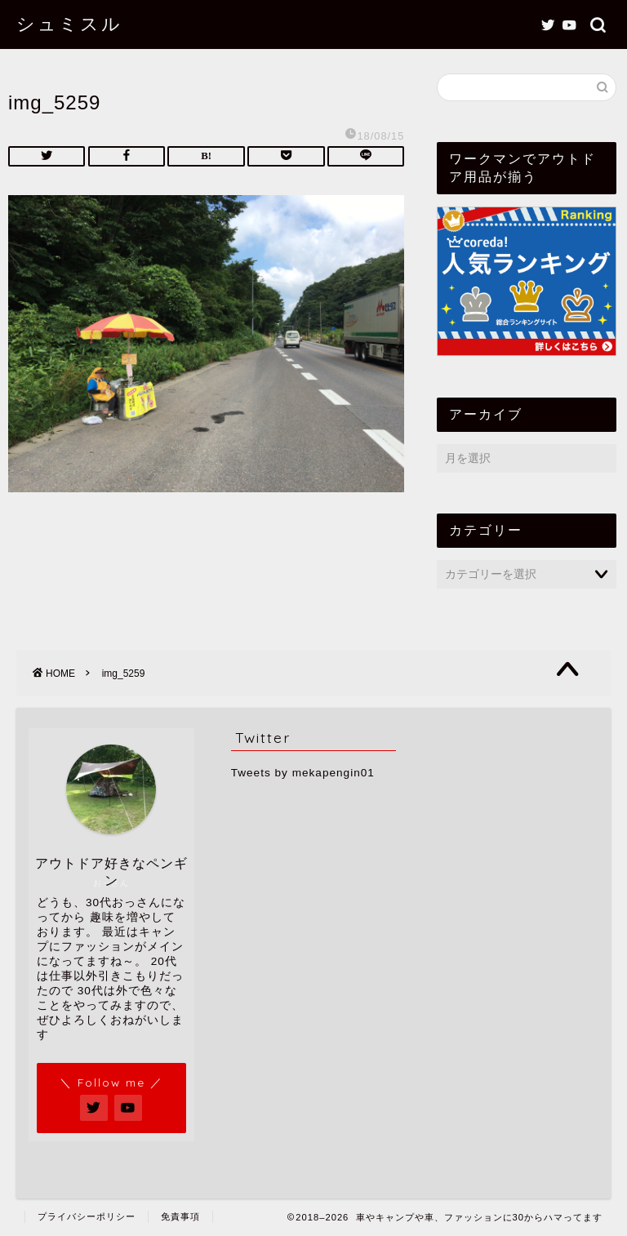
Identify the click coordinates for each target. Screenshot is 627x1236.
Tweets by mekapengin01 (303, 773)
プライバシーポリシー (87, 1216)
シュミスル (69, 23)
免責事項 (180, 1216)
